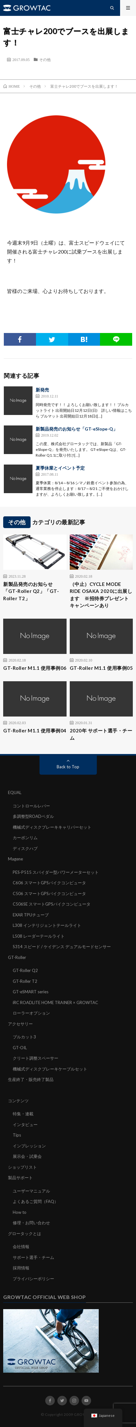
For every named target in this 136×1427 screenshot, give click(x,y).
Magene (15, 858)
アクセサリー (20, 1023)
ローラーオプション (31, 1013)
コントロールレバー (31, 805)
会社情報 (21, 1246)
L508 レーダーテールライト (39, 936)
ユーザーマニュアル (31, 1190)
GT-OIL (20, 1047)
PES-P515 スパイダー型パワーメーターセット (56, 872)
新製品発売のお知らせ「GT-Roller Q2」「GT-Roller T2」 (31, 591)
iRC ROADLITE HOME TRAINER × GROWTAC (55, 1002)
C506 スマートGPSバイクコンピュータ (49, 893)
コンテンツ (18, 1100)
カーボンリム (25, 837)
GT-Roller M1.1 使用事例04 (35, 730)
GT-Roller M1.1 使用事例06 (35, 668)
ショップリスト (22, 1167)
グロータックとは (24, 1233)
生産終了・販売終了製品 (31, 1079)
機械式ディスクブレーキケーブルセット (50, 1068)
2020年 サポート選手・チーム (101, 734)
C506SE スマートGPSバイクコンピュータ (51, 904)
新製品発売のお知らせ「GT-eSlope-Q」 (77, 428)
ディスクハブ (25, 848)
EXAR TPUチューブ (31, 914)
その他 (45, 59)
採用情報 (21, 1267)
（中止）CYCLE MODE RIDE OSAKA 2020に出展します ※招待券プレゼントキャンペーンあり (101, 594)
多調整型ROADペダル (33, 816)
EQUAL (14, 792)
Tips (17, 1135)
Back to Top (68, 766)
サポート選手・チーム (33, 1257)
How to (19, 1212)
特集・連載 (23, 1113)
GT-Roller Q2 (25, 970)
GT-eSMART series (30, 991)
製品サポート (20, 1177)
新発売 (42, 389)
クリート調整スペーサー (35, 1058)
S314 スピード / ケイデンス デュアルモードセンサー (62, 946)
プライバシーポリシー (33, 1278)
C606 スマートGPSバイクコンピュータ (49, 882)
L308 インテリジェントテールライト (47, 925)
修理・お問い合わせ (31, 1222)
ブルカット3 (24, 1036)
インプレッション (29, 1145)
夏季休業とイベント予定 (60, 468)
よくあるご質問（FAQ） (35, 1201)
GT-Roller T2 (25, 981)
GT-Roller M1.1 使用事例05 (101, 668)
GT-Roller (17, 957)
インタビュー (25, 1124)
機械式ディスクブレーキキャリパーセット (52, 827)
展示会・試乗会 (27, 1156)
